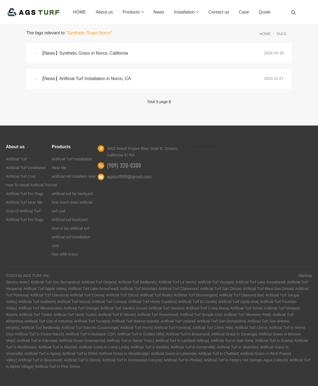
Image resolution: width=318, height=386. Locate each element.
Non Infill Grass (65, 254)
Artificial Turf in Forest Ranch (39, 334)
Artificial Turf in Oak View (232, 340)
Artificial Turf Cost (21, 176)
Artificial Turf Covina (86, 295)
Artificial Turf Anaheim (36, 301)
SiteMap (305, 275)
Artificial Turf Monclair (138, 288)
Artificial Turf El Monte (116, 314)
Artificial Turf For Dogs (24, 194)
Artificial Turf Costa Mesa (207, 308)
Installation (186, 12)
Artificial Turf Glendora (49, 295)
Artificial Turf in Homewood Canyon (131, 360)
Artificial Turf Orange (81, 308)
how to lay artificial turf (70, 228)
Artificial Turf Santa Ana (238, 301)
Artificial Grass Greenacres (81, 340)
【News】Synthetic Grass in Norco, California (84, 53)
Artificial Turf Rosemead (157, 314)
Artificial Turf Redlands (137, 282)
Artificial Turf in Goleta (273, 340)
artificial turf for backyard (72, 194)
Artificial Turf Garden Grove (123, 308)
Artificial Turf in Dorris (82, 360)
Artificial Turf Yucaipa (215, 282)
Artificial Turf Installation (26, 168)
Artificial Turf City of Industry (47, 321)
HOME (79, 12)
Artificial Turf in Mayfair (57, 347)
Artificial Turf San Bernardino (55, 282)
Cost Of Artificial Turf (23, 211)
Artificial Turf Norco (73, 301)
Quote (265, 12)
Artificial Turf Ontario (98, 282)
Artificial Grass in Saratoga (233, 334)
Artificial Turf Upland (177, 321)
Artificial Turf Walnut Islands (135, 321)
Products (133, 12)
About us (104, 12)
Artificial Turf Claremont (178, 288)
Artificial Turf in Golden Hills (140, 334)
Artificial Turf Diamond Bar (241, 295)
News (158, 12)
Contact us (218, 12)
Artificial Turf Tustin (35, 314)
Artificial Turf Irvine (245, 308)
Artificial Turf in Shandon (237, 347)
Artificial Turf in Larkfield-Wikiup (181, 340)
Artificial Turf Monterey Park (247, 314)
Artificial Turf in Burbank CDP (90, 334)
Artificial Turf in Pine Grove (57, 366)
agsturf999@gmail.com (129, 176)
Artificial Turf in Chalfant (218, 353)
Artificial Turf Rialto (156, 295)
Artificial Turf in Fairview (37, 340)
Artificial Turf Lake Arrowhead (259, 282)
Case (244, 12)
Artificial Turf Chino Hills (212, 327)
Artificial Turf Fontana (172, 327)
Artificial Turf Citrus (121, 295)
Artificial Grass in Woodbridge (124, 353)
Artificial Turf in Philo (79, 353)
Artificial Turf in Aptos (42, 353)
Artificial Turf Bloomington (195, 295)
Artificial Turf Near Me (24, 202)
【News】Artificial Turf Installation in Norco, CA (85, 78)
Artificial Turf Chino (250, 327)
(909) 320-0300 (124, 165)
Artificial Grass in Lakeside (173, 353)
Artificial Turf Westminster (39, 308)
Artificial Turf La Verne (176, 282)
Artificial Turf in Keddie (149, 347)
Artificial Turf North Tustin (74, 314)
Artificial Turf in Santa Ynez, (130, 340)
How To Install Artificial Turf (28, 185)
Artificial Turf (16, 159)
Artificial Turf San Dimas (220, 288)
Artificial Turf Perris (136, 327)
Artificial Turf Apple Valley (44, 288)
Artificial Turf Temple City (200, 314)
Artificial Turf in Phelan (182, 360)
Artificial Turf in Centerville (192, 347)
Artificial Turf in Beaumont (187, 334)
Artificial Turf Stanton (166, 308)
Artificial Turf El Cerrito (197, 301)
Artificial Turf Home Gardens (152, 301)
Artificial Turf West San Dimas (268, 288)
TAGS (281, 34)
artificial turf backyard (69, 219)
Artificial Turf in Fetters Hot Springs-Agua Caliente (245, 360)
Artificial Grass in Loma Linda (103, 347)
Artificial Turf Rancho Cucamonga (89, 327)
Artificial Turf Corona (108, 301)
